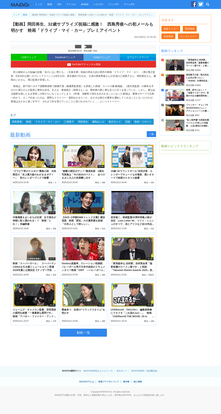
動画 (25, 15)
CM (59, 4)
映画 (49, 4)
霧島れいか (98, 121)
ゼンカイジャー (188, 36)
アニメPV (113, 4)
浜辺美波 (168, 36)
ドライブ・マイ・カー (48, 121)
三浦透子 (69, 121)
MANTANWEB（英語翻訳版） (145, 371)
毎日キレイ (115, 121)
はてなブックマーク (138, 57)
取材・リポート (143, 121)
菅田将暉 (190, 28)
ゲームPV (129, 4)
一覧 (151, 134)
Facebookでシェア (65, 57)
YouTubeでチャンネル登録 (83, 64)
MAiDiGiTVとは (86, 381)
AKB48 (85, 4)
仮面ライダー (171, 28)
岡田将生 (83, 121)
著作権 (126, 381)
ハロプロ (98, 4)
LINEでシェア (28, 57)
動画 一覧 (83, 332)
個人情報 (138, 381)
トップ (38, 4)
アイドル (71, 4)
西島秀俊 (17, 121)
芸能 (127, 121)
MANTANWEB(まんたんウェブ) (98, 371)
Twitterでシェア (101, 57)
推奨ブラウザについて (108, 381)
